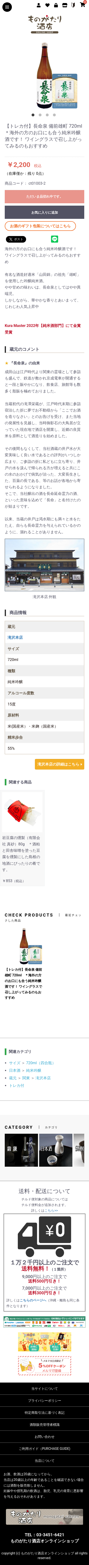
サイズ (14, 1063)
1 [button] (34, 116)
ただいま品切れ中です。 (44, 196)
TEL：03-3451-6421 (44, 1534)
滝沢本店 (43, 1078)
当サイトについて (44, 1388)
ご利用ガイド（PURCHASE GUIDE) (44, 1449)
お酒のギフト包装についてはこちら (40, 226)
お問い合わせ (45, 1437)
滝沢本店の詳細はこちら (58, 764)
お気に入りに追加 (44, 212)
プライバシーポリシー (44, 1400)
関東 (26, 1078)
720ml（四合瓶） (41, 1063)
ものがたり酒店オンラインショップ (44, 1540)
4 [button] (55, 116)
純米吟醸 (33, 1070)
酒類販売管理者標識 (45, 1424)
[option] (44, 75)
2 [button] (41, 116)
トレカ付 (16, 1085)
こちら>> (51, 1210)
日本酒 (14, 1070)
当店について (45, 1461)
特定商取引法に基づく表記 (45, 1412)
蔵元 (13, 1078)
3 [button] (48, 116)
